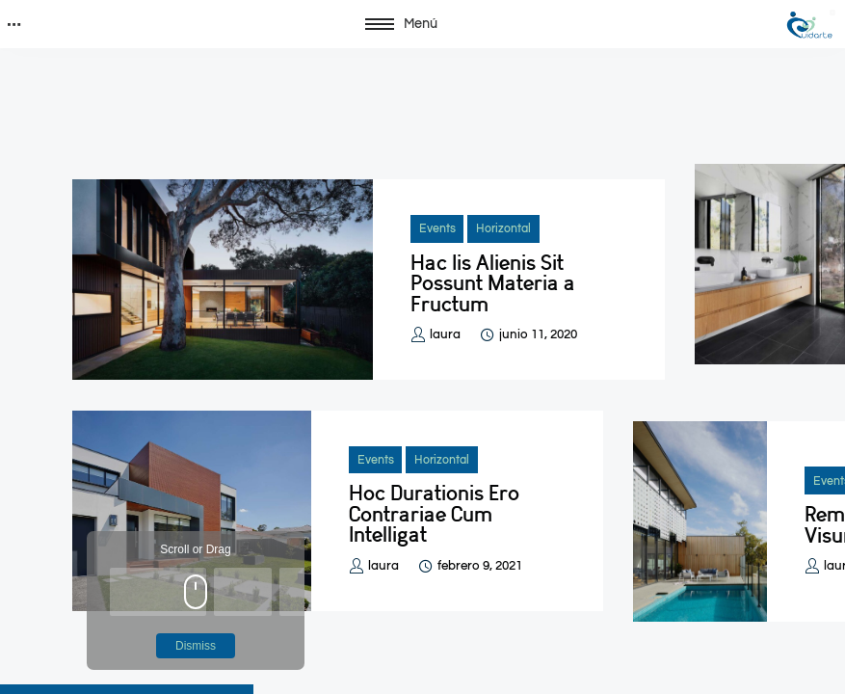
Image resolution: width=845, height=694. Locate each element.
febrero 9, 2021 (479, 566)
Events (437, 228)
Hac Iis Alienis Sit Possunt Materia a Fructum (492, 283)
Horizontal (503, 228)
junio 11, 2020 (538, 334)
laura (445, 334)
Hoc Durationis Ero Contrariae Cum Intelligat (434, 513)
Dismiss (195, 646)
